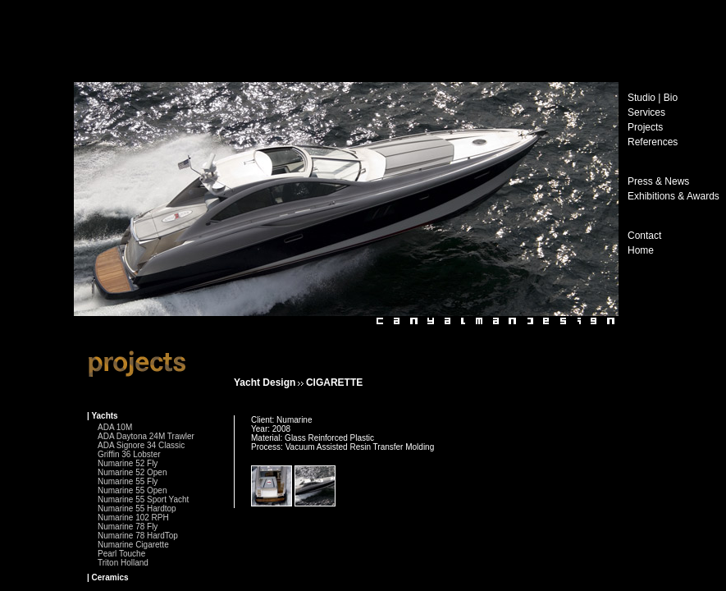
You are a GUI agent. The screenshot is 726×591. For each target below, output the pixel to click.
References (653, 142)
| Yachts (102, 415)
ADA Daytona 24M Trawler (146, 436)
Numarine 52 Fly (128, 463)
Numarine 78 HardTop (138, 535)
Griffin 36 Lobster (129, 454)
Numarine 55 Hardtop (137, 508)
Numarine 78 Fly (128, 526)
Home (641, 250)
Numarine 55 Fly (128, 481)
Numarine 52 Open (132, 472)
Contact (644, 235)
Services (646, 112)
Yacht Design (264, 382)
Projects (645, 127)
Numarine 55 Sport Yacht (143, 499)
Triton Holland (123, 562)
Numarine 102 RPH (133, 517)
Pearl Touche (121, 553)
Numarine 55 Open (132, 490)
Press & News (658, 181)
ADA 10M (115, 427)
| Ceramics (108, 577)
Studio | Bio (653, 97)
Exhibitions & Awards (673, 196)
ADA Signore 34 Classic (141, 445)
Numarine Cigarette (133, 544)
